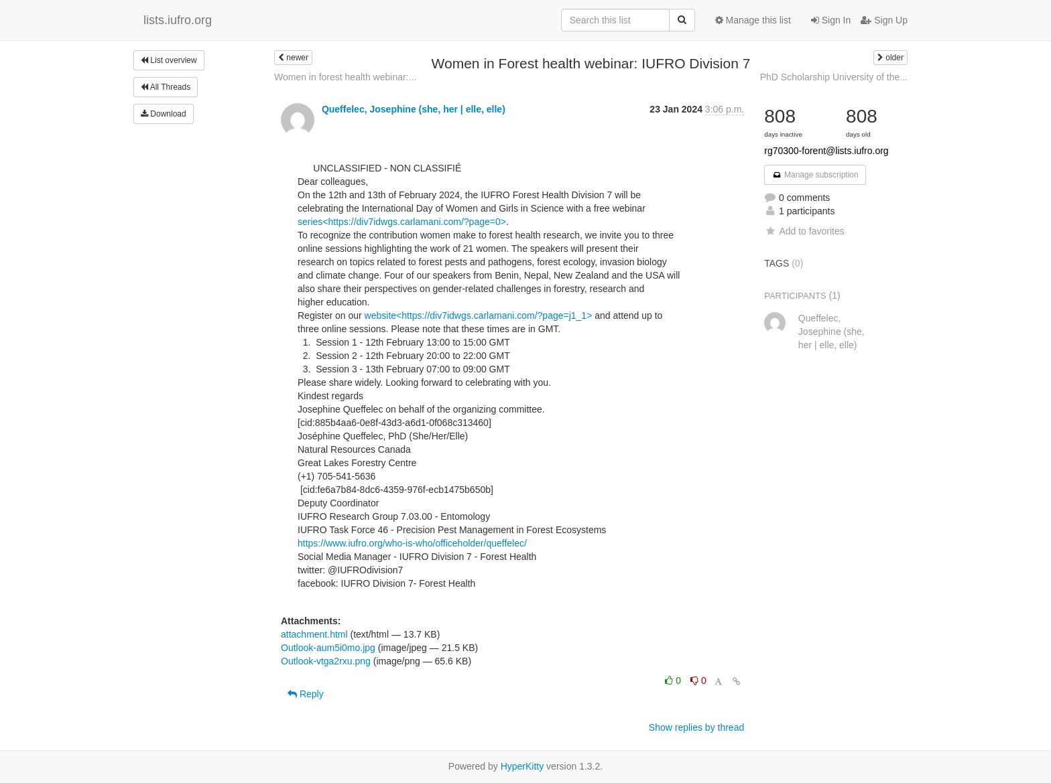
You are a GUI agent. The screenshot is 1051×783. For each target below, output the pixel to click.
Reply (306, 694)
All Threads (165, 87)
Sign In (831, 20)
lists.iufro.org (177, 20)
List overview (169, 60)
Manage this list (753, 20)
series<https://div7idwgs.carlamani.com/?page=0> (402, 221)
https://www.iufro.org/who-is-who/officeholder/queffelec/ (412, 543)
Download (163, 114)
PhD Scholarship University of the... (834, 77)
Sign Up (884, 20)
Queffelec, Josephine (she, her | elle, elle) (413, 109)
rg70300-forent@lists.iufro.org (826, 150)
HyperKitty (522, 766)
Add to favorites (804, 231)
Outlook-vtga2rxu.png (326, 661)
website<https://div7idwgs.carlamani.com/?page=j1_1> (479, 315)
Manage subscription (815, 175)
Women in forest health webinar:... (345, 77)
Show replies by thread (696, 727)
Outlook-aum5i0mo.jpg (328, 647)
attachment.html (314, 634)
